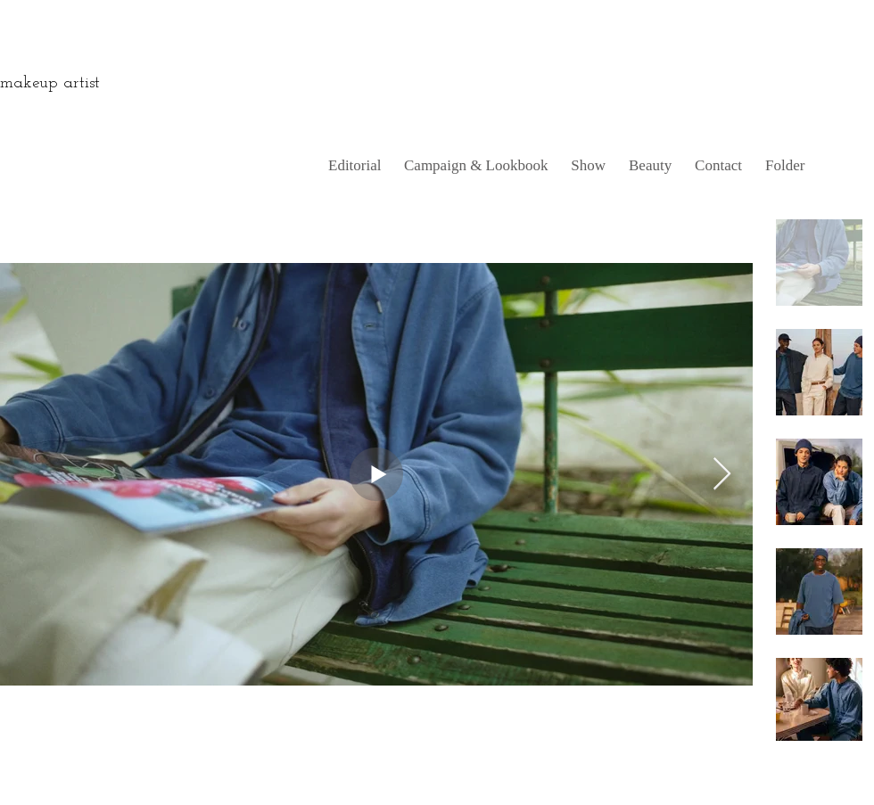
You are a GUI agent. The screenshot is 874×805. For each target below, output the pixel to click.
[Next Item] (722, 474)
